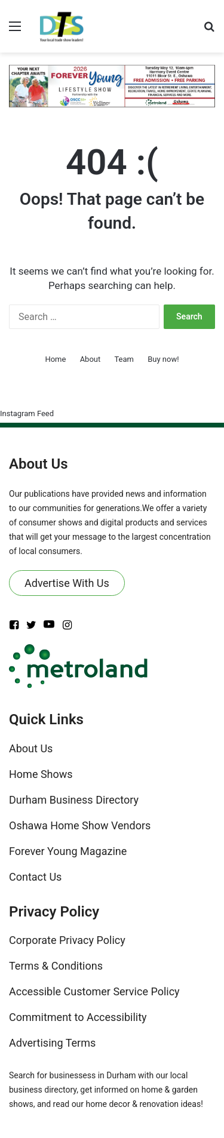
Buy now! (163, 359)
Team (124, 359)
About (90, 359)
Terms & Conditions (56, 965)
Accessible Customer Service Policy (94, 991)
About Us (31, 748)
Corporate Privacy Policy (67, 940)
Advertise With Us (66, 583)
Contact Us (35, 877)
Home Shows (41, 774)
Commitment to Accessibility (78, 1017)
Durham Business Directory (74, 799)
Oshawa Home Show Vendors (80, 825)
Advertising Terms (52, 1042)
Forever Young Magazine (68, 851)
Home (55, 359)
